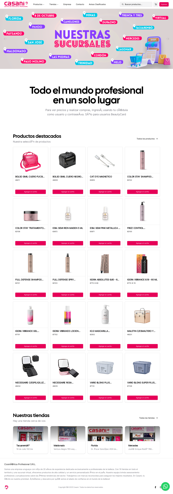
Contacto (80, 4)
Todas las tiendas (149, 418)
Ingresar (164, 4)
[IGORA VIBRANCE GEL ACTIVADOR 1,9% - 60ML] (30, 315)
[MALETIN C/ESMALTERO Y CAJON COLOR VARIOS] (142, 315)
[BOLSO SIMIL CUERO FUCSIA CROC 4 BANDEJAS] (30, 160)
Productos (38, 4)
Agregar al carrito (30, 192)
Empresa (67, 4)
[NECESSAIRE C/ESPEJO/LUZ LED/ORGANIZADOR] (30, 366)
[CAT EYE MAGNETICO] (105, 160)
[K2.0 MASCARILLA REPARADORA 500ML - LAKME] (105, 315)
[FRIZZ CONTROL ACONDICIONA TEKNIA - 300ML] (142, 212)
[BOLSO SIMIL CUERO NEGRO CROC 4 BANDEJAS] (67, 160)
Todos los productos (148, 139)
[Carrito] (155, 4)
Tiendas (54, 4)
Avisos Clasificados (97, 4)
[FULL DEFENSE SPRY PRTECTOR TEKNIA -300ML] (67, 263)
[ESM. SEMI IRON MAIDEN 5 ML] (67, 212)
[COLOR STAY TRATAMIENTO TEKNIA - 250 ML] (30, 212)
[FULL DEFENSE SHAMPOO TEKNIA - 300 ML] (30, 263)
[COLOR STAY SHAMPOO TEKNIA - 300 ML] (142, 160)
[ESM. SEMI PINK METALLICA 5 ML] (105, 212)
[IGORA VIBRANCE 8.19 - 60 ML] (142, 263)
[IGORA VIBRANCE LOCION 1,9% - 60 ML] (67, 315)
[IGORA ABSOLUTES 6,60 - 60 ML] (105, 263)
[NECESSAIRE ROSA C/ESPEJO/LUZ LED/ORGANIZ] (67, 366)
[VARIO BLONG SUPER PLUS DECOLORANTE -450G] (142, 366)
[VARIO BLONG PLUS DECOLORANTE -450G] (105, 366)
